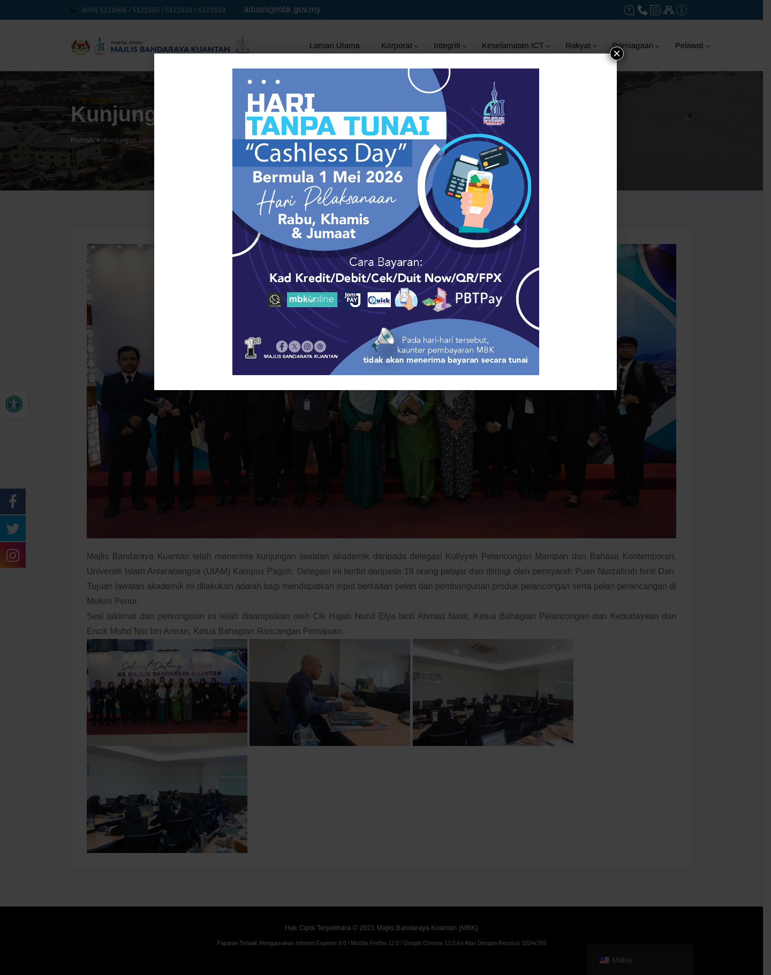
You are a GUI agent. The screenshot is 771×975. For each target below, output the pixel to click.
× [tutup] (617, 53)
